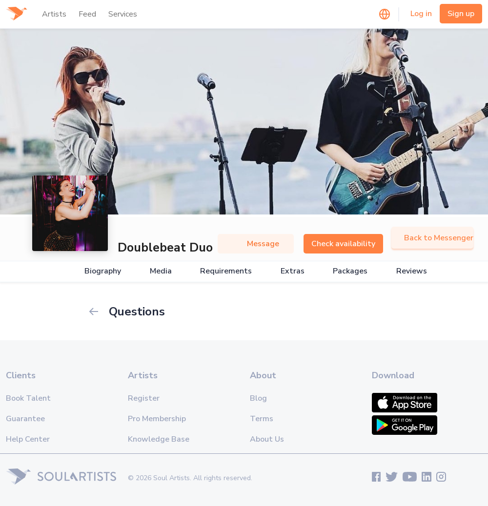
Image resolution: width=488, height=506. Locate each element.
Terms (261, 419)
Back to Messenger (432, 238)
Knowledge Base (158, 439)
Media (161, 271)
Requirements (226, 271)
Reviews (411, 271)
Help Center (28, 439)
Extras (293, 271)
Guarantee (25, 419)
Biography (102, 271)
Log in (421, 13)
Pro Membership (157, 419)
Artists (54, 14)
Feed (87, 14)
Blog (258, 398)
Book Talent (28, 398)
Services (122, 14)
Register (144, 398)
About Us (267, 439)
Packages (350, 271)
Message (255, 243)
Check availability (343, 243)
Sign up (460, 13)
